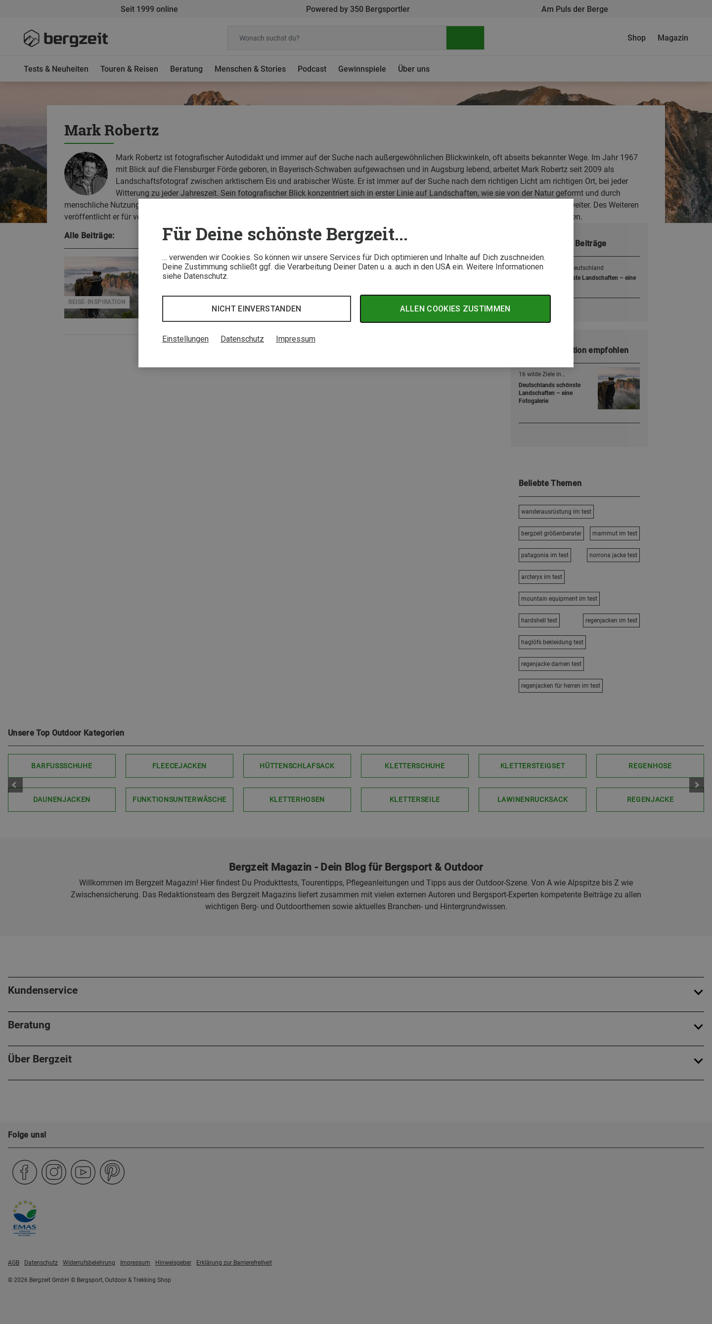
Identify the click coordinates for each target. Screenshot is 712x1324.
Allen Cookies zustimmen (455, 308)
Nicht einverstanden (256, 308)
